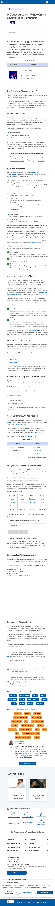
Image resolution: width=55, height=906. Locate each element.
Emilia (22, 499)
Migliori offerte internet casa (41, 822)
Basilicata (22, 509)
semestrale (41, 161)
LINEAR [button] (43, 695)
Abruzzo (22, 506)
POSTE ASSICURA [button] (36, 717)
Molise (32, 509)
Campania (32, 495)
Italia (10, 901)
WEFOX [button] (22, 703)
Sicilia (12, 499)
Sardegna (32, 502)
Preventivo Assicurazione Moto (27, 815)
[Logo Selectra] (5, 2)
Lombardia (12, 495)
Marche (12, 506)
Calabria (22, 502)
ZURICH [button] (37, 737)
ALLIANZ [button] (27, 713)
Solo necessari (27, 892)
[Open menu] (47, 2)
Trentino (42, 506)
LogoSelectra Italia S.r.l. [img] (18, 902)
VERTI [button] (22, 699)
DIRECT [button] (30, 703)
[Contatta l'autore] (11, 751)
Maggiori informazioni (11, 892)
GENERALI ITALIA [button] (16, 721)
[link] (13, 859)
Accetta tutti (45, 892)
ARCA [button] (37, 729)
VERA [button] (44, 729)
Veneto (42, 495)
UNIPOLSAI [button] (18, 713)
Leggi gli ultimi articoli (26, 757)
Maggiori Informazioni (40, 887)
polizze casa (13, 359)
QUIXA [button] (35, 695)
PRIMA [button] (14, 703)
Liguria (42, 502)
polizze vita (13, 357)
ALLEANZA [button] (40, 725)
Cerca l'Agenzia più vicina (18, 532)
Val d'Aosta (42, 509)
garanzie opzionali (35, 242)
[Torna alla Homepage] (10, 9)
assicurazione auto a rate (17, 161)
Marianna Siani (20, 741)
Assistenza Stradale (34, 330)
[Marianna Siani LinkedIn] (11, 747)
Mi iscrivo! (17, 873)
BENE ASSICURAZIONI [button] (27, 725)
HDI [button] (26, 721)
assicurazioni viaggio (18, 366)
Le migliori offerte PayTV (27, 822)
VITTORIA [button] (14, 725)
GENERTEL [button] (13, 695)
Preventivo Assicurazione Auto (14, 815)
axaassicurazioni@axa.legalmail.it (37, 457)
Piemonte (32, 499)
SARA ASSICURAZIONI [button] (37, 721)
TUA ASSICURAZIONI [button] (25, 729)
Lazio (22, 495)
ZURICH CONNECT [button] (33, 699)
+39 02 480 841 (14, 573)
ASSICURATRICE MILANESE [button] (23, 737)
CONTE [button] (44, 699)
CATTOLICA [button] (12, 729)
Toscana (12, 502)
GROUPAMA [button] (37, 713)
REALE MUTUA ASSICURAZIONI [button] (31, 733)
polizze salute (13, 362)
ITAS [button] (17, 733)
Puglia (42, 499)
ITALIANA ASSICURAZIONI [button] (20, 717)
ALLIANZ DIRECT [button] (24, 695)
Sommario (12, 33)
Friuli (32, 506)
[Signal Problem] (27, 763)
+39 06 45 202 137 (20, 424)
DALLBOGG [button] (40, 703)
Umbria (12, 509)
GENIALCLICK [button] (12, 699)
